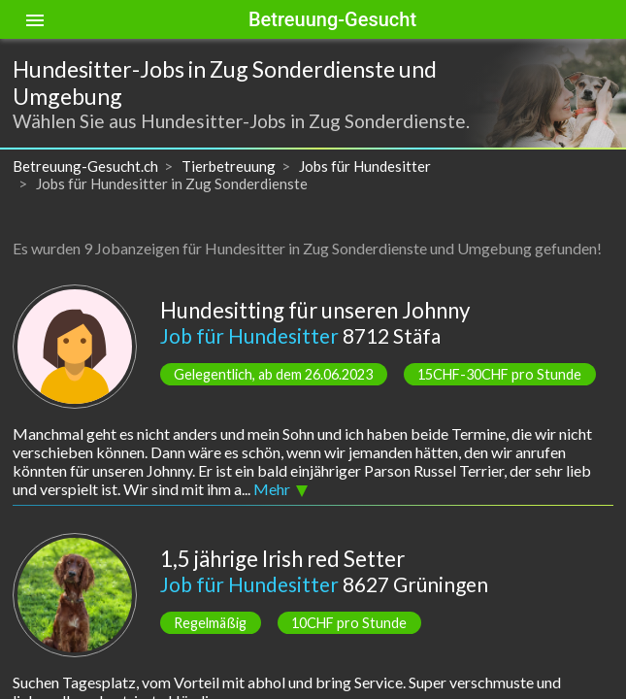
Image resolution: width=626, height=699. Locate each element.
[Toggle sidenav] (35, 19)
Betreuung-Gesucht (332, 19)
